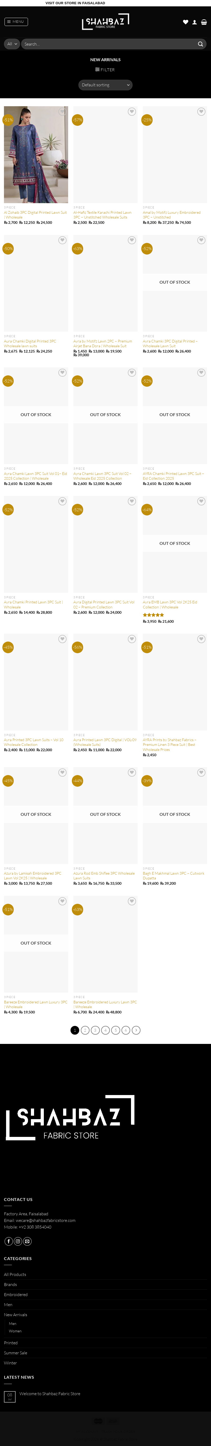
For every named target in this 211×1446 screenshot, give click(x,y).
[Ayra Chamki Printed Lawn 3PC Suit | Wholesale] (36, 544)
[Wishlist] (185, 22)
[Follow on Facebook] (8, 1241)
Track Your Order (118, 1431)
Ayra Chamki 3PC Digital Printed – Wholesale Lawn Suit (170, 343)
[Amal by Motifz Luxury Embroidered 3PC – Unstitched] (175, 154)
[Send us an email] (27, 1241)
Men (8, 1304)
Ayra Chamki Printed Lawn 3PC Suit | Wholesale (33, 604)
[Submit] (200, 44)
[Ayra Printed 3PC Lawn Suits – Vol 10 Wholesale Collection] (36, 682)
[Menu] (16, 22)
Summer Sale (15, 1352)
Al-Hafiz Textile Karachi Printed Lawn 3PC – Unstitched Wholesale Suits (102, 214)
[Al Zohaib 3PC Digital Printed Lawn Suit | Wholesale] (36, 154)
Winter (10, 1362)
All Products (15, 1274)
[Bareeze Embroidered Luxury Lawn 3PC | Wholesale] (105, 944)
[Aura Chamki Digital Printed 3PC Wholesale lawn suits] (36, 283)
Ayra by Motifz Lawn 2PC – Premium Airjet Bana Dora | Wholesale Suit (102, 343)
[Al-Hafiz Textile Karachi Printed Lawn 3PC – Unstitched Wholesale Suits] (105, 154)
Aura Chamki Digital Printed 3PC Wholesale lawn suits (30, 343)
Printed (11, 1342)
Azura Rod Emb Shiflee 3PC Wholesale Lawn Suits (104, 875)
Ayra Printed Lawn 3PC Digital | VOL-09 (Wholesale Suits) (105, 742)
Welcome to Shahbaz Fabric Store (50, 1393)
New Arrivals (15, 1314)
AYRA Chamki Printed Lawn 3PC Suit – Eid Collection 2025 (173, 475)
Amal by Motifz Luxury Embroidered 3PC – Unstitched (172, 214)
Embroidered (16, 1294)
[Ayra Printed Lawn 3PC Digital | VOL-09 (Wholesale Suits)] (105, 682)
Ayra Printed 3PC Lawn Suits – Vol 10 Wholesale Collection (33, 742)
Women (15, 1331)
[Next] (136, 1030)
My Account (87, 1431)
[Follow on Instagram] (18, 1241)
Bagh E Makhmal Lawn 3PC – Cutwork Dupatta (173, 875)
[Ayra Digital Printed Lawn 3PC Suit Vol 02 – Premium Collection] (105, 544)
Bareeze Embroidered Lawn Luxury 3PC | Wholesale (36, 1004)
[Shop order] (105, 85)
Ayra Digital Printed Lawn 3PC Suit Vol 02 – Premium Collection (103, 604)
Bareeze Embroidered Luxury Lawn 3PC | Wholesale (105, 1004)
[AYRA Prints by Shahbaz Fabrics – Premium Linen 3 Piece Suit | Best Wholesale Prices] (175, 682)
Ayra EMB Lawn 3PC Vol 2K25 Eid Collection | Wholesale (170, 604)
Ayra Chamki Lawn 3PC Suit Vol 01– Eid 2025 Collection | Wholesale (35, 475)
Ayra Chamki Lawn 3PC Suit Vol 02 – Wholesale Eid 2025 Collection (102, 475)
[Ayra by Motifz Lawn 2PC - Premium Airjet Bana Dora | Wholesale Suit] (105, 283)
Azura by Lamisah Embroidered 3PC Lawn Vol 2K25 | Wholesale (33, 875)
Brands (10, 1284)
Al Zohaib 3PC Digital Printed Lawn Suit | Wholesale (35, 214)
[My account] (194, 22)
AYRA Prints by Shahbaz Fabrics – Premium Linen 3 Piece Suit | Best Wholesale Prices (169, 744)
